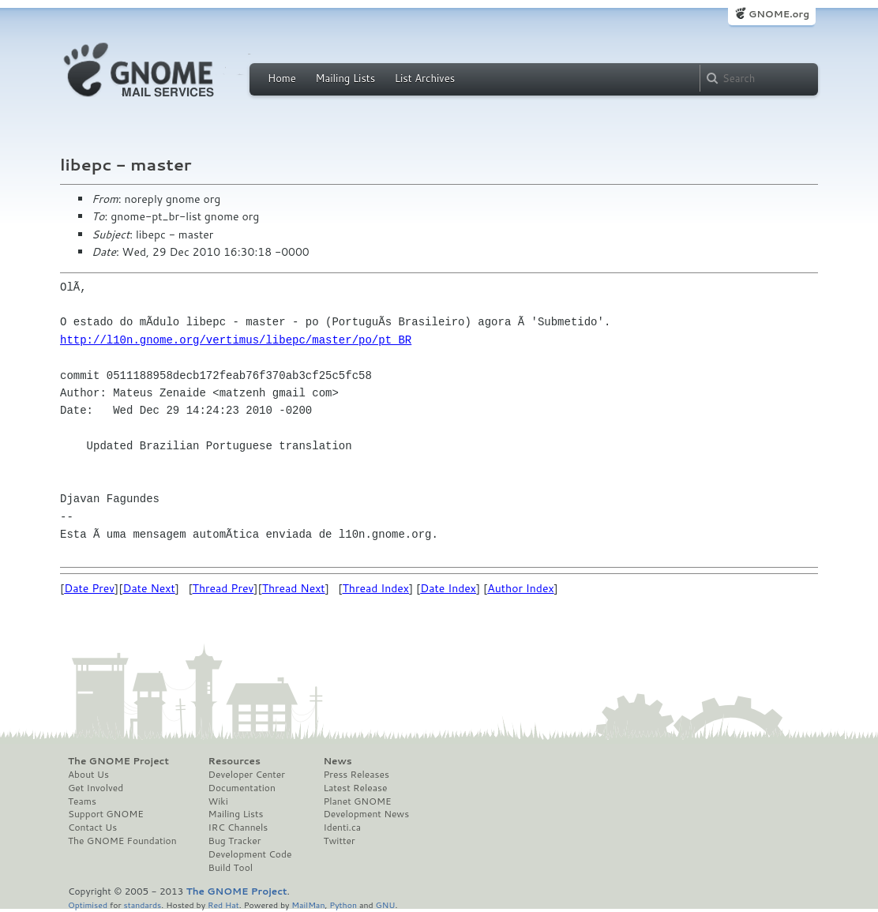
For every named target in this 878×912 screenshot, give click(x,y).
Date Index (448, 588)
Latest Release (355, 788)
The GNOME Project (118, 761)
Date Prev (89, 588)
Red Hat (223, 904)
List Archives (425, 78)
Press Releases (355, 774)
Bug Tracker (234, 841)
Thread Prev (223, 588)
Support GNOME (106, 814)
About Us (88, 774)
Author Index (520, 588)
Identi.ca (342, 827)
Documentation (242, 788)
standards (142, 904)
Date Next (148, 588)
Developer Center (246, 774)
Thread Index (376, 588)
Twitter (339, 841)
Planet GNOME (357, 801)
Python (343, 904)
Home (282, 78)
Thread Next (293, 588)
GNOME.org (779, 14)
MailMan (308, 904)
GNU (386, 904)
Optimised (87, 904)
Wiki (218, 801)
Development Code (250, 854)
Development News (366, 814)
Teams (82, 801)
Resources (234, 761)
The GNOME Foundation (122, 841)
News (337, 761)
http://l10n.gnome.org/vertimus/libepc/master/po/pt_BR (235, 339)
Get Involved (95, 788)
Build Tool (230, 867)
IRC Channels (238, 827)
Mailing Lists (345, 78)
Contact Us (92, 827)
